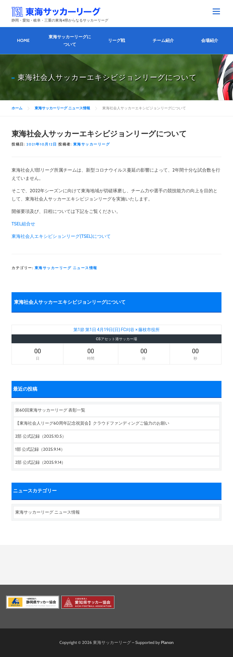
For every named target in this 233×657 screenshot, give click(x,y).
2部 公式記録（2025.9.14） (40, 462)
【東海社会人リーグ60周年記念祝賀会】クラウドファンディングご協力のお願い (92, 423)
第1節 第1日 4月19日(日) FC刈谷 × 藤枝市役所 (116, 329)
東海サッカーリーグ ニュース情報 (66, 267)
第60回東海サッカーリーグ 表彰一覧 (50, 410)
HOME (23, 40)
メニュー (216, 11)
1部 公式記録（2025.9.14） (40, 449)
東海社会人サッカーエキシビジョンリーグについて (70, 302)
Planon (167, 642)
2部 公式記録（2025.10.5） (40, 436)
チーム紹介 (163, 40)
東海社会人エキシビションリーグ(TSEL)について (61, 236)
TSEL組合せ (23, 224)
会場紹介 (209, 40)
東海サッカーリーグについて (70, 40)
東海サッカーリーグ (91, 144)
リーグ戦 (116, 40)
